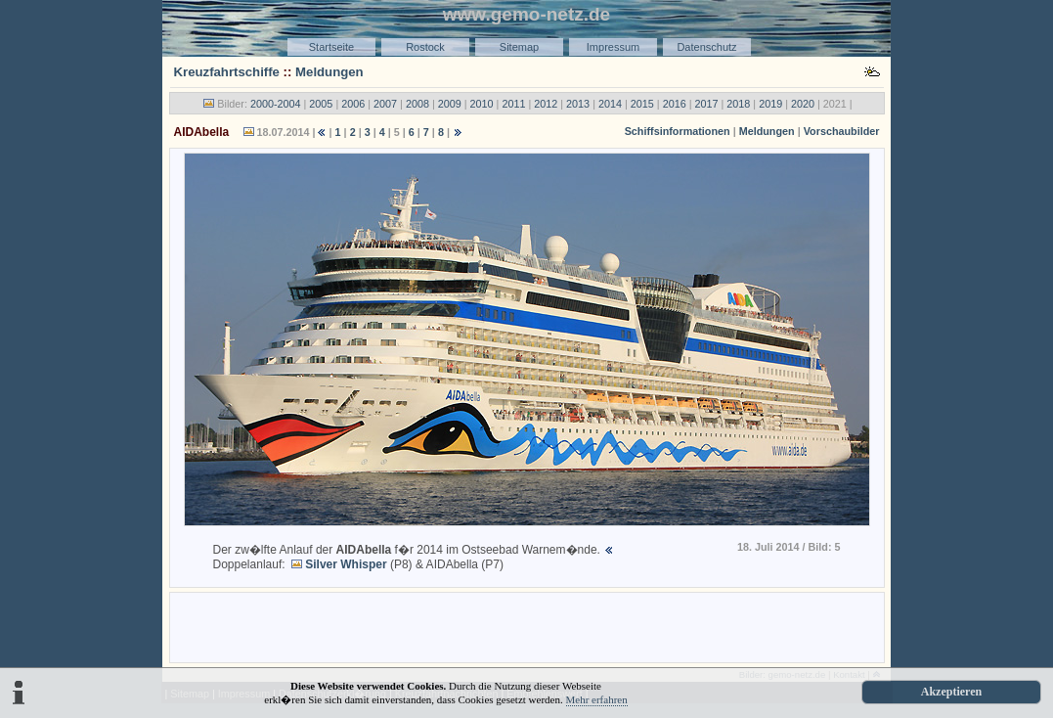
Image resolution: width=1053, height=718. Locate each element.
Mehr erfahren (597, 699)
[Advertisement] (527, 626)
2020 (802, 104)
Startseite (331, 47)
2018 (738, 104)
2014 (610, 104)
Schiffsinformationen (677, 131)
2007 (385, 104)
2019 (770, 104)
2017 (706, 104)
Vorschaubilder (842, 131)
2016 (674, 104)
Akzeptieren (951, 691)
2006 (353, 104)
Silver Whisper (345, 564)
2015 (642, 104)
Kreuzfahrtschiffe (227, 72)
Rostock (425, 47)
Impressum (613, 47)
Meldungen (329, 72)
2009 (449, 104)
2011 (513, 104)
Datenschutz (706, 47)
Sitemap (519, 47)
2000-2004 (275, 104)
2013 (578, 104)
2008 (417, 104)
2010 (482, 104)
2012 (545, 104)
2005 (320, 104)
